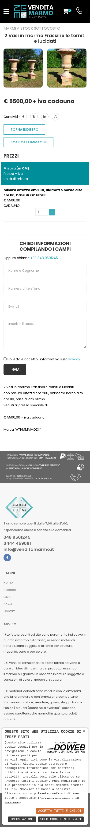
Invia (15, 369)
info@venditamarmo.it (29, 549)
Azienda (10, 590)
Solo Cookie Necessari (61, 819)
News (8, 604)
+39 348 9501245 (44, 258)
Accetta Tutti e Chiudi (60, 811)
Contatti (9, 611)
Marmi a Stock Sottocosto (32, 28)
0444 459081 (17, 543)
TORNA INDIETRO (24, 129)
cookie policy (12, 802)
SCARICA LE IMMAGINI (29, 142)
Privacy (74, 359)
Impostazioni (22, 819)
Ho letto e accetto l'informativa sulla (44, 359)
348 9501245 (17, 537)
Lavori (8, 597)
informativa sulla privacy (55, 798)
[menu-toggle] (6, 11)
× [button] (84, 731)
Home (8, 582)
